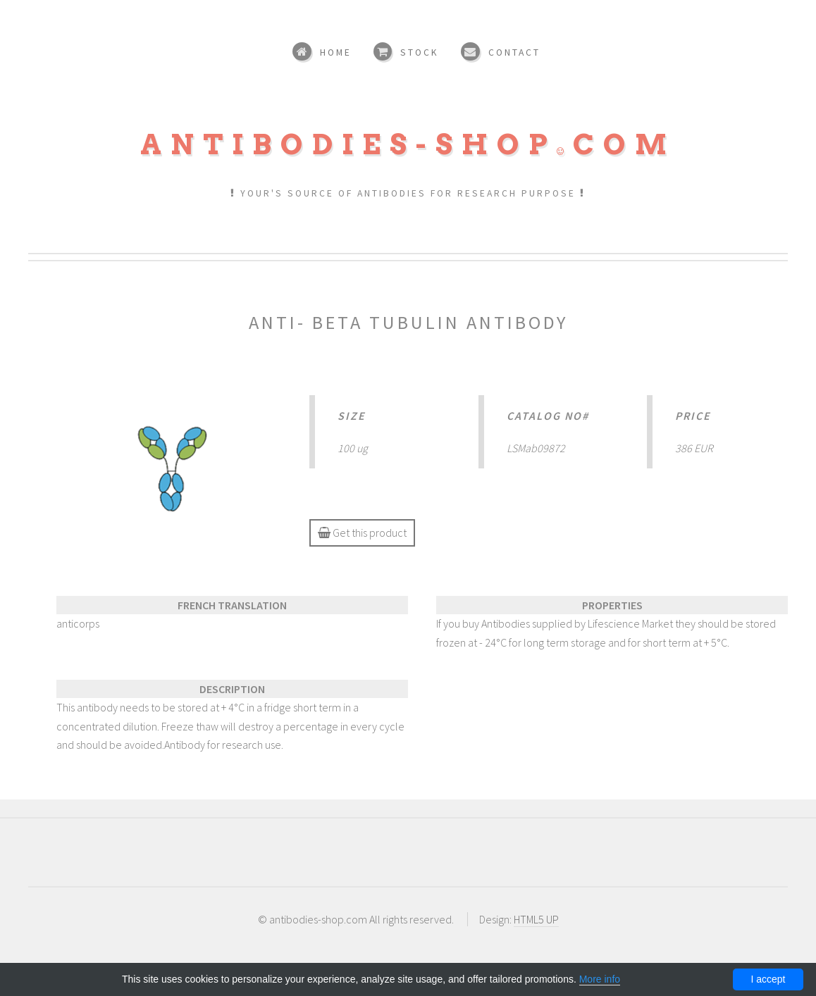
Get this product (362, 532)
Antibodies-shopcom (408, 144)
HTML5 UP (536, 919)
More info (599, 979)
